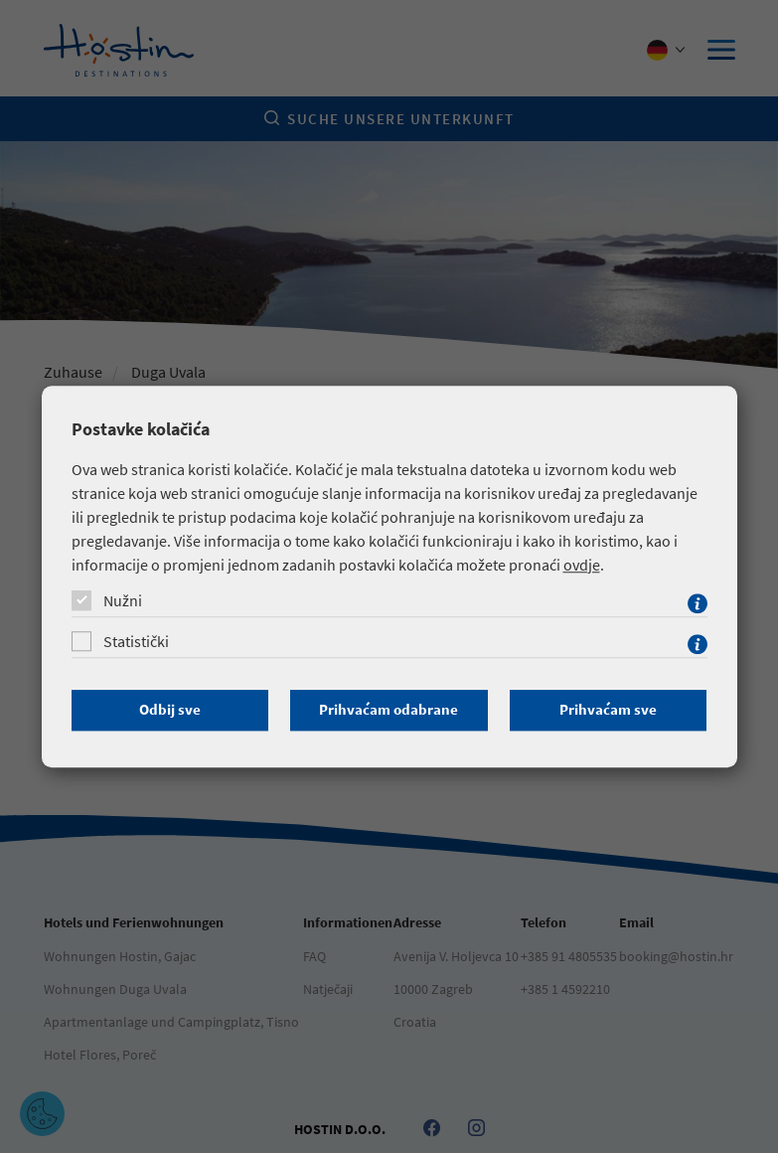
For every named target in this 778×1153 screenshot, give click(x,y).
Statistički (136, 641)
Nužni (122, 600)
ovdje (581, 565)
